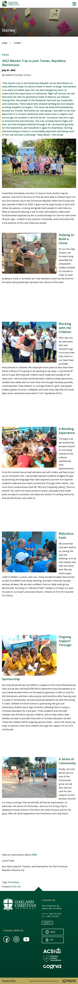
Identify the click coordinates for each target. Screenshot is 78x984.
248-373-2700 (55, 913)
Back (5, 54)
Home (4, 43)
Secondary (13, 882)
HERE (34, 854)
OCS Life (16, 886)
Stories (17, 43)
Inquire (50, 932)
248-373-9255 (52, 916)
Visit (49, 940)
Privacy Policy (9, 980)
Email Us (47, 923)
